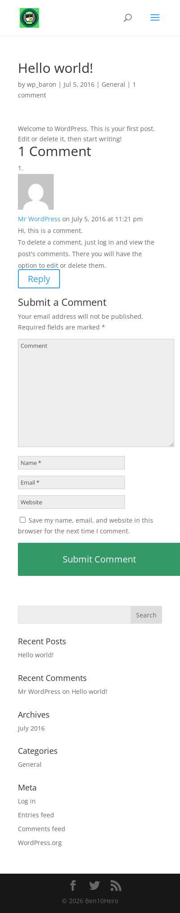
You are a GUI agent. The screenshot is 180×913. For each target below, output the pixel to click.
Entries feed (36, 815)
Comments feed (41, 828)
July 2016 (31, 728)
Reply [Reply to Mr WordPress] (39, 279)
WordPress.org (40, 842)
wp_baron (41, 84)
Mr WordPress (39, 219)
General (113, 84)
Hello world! (36, 655)
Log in (27, 801)
